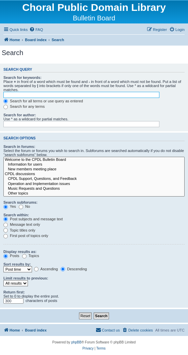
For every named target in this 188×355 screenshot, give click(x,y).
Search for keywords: (22, 77)
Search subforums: (20, 202)
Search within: (16, 215)
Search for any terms (24, 106)
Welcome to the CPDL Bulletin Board (94, 159)
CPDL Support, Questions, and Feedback (94, 178)
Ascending (46, 269)
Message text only (21, 224)
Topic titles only (19, 230)
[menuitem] (36, 30)
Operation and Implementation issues (94, 184)
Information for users (94, 164)
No (24, 206)
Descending (74, 269)
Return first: (14, 292)
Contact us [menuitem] (108, 329)
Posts (11, 256)
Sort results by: (17, 264)
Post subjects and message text (33, 219)
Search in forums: (19, 147)
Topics (30, 256)
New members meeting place (94, 169)
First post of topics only (25, 236)
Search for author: (19, 115)
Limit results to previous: (25, 278)
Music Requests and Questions (94, 188)
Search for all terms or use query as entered (43, 101)
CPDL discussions (94, 174)
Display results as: (19, 252)
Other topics (94, 193)
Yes (9, 206)
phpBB (76, 342)
